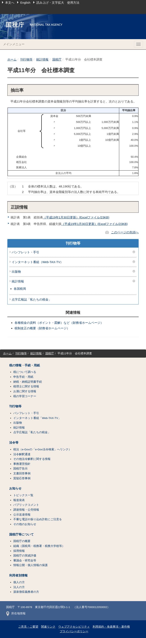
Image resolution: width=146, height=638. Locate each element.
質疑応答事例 (21, 478)
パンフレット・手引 (25, 252)
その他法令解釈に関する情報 (32, 459)
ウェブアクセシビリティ (74, 626)
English (25, 2)
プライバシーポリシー (74, 631)
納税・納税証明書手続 (27, 381)
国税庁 (57, 59)
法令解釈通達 (21, 454)
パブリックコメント (26, 504)
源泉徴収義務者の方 (26, 591)
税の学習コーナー (24, 396)
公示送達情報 (21, 514)
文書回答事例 (21, 473)
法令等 (13, 442)
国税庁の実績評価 (24, 555)
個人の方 (19, 582)
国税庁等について (21, 534)
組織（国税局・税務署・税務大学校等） (39, 546)
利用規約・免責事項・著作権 (111, 626)
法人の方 (19, 587)
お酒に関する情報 (24, 391)
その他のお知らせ (24, 524)
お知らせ (15, 488)
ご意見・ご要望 (28, 626)
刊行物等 (26, 59)
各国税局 (20, 288)
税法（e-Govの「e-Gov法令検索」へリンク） (42, 449)
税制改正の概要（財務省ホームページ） (42, 328)
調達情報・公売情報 (26, 509)
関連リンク (48, 626)
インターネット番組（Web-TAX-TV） (37, 262)
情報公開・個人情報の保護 (30, 565)
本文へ (9, 2)
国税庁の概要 (21, 541)
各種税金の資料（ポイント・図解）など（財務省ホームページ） (59, 322)
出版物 (16, 271)
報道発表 (19, 500)
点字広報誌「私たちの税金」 (32, 299)
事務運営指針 (21, 463)
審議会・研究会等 (24, 560)
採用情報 (19, 550)
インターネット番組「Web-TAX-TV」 (37, 418)
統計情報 (42, 59)
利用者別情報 (18, 575)
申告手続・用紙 (23, 376)
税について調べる (24, 372)
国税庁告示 (20, 468)
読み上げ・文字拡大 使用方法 (57, 2)
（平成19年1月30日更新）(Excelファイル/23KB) (76, 217)
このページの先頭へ (125, 232)
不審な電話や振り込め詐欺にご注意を (37, 519)
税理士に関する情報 (26, 386)
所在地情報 (16, 613)
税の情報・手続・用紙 (24, 365)
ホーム (12, 59)
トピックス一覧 (23, 495)
